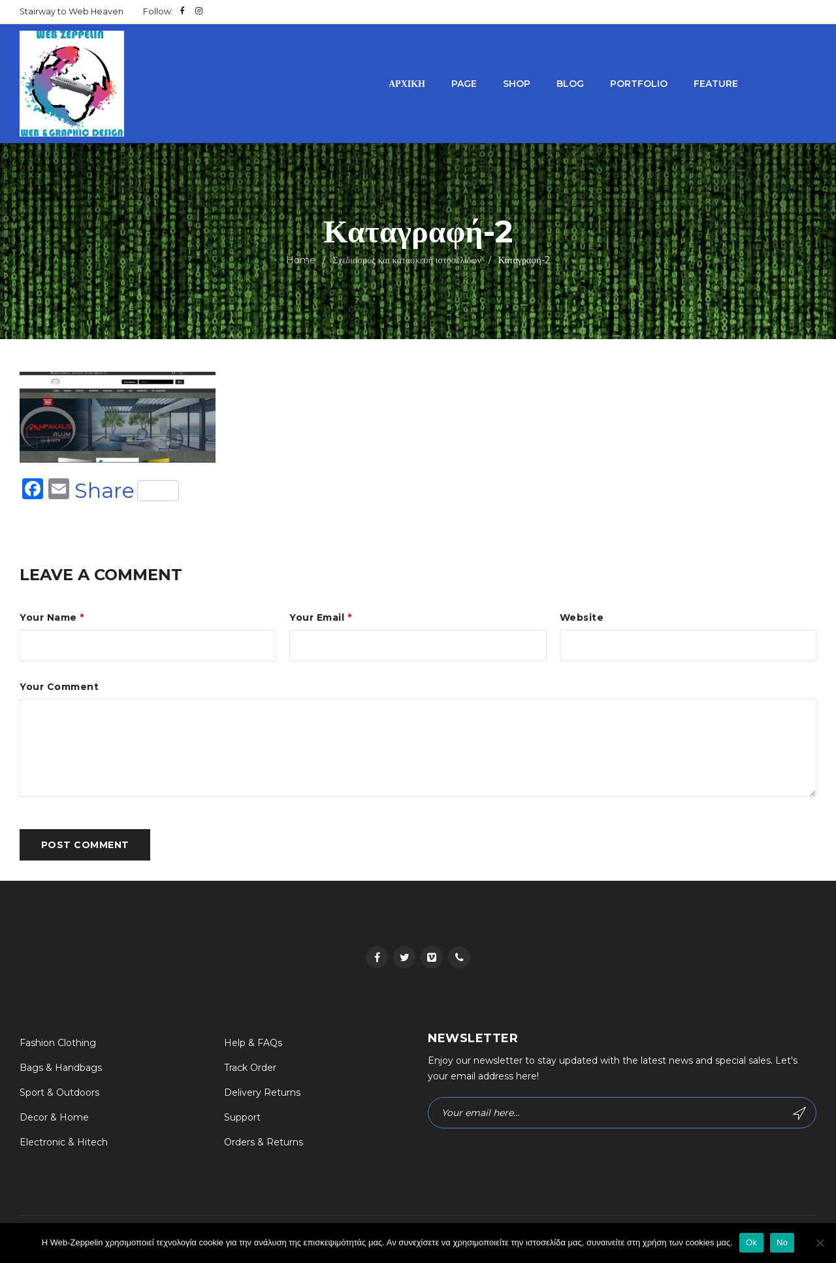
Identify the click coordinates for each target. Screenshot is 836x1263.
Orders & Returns (263, 1145)
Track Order (250, 1070)
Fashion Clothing (58, 1045)
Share (126, 490)
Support (242, 1120)
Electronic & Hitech (64, 1145)
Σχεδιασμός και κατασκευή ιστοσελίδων (406, 260)
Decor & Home (54, 1120)
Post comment (85, 847)
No (782, 1242)
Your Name (52, 617)
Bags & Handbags (61, 1070)
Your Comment (59, 688)
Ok (751, 1242)
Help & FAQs (253, 1045)
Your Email (320, 617)
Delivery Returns (262, 1095)
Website (582, 617)
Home (300, 260)
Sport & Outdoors (59, 1095)
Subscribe (798, 1116)
